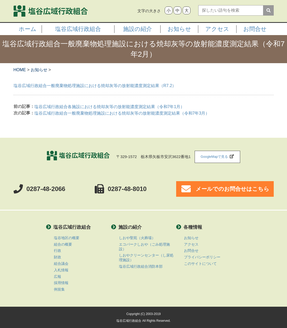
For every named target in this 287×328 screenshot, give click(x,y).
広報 (57, 277)
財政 (57, 257)
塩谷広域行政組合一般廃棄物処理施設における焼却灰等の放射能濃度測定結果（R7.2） (95, 85)
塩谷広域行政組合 (78, 157)
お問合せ (255, 29)
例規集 (59, 289)
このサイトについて (200, 264)
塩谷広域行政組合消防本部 (141, 266)
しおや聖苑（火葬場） (137, 238)
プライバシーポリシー (202, 257)
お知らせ (191, 238)
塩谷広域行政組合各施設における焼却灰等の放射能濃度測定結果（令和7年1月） (109, 106)
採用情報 (61, 283)
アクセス (191, 244)
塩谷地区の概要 (66, 238)
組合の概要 (63, 244)
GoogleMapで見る (214, 157)
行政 (57, 251)
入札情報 (61, 270)
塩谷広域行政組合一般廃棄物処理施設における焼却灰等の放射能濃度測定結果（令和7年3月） (122, 113)
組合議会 (61, 264)
